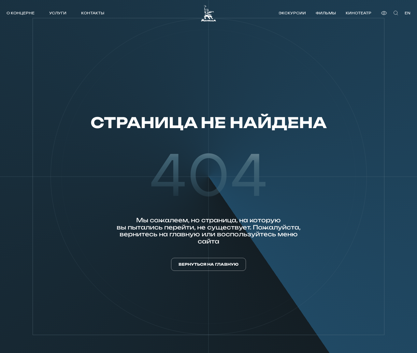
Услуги (57, 12)
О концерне (21, 12)
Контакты (92, 12)
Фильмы (326, 12)
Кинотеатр (358, 12)
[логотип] (208, 13)
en (407, 12)
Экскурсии (292, 12)
